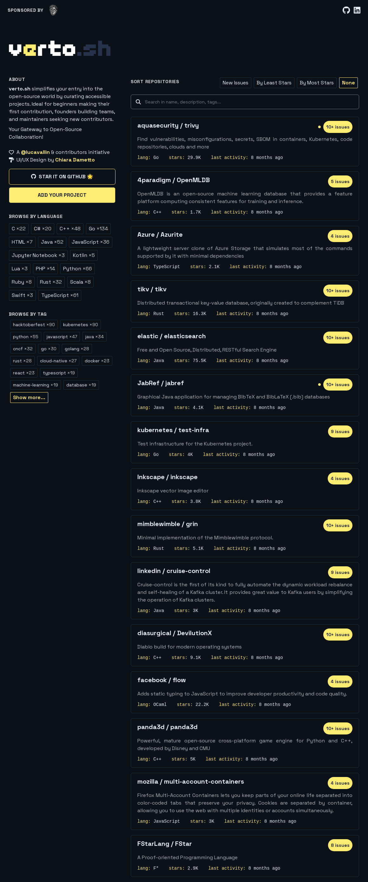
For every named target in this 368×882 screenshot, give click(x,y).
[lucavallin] (53, 10)
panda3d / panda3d (167, 727)
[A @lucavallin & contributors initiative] (62, 152)
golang (77, 349)
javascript (62, 336)
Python (77, 268)
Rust (51, 282)
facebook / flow (161, 680)
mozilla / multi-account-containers (190, 781)
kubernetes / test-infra (173, 430)
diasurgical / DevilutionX (174, 633)
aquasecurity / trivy (168, 125)
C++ (70, 228)
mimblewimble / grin (167, 524)
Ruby (22, 282)
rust (22, 361)
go (48, 349)
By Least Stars (274, 82)
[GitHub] (346, 10)
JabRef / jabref (160, 383)
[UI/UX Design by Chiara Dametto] (62, 160)
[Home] (59, 48)
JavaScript (90, 242)
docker (97, 361)
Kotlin (84, 255)
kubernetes (80, 324)
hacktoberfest (34, 324)
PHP (45, 268)
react (24, 373)
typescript (59, 373)
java (94, 336)
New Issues (235, 82)
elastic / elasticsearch (171, 336)
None (348, 82)
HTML (22, 242)
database (81, 385)
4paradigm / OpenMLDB (173, 180)
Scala (80, 282)
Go (98, 228)
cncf (23, 349)
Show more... (29, 397)
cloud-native (58, 361)
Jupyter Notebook (38, 255)
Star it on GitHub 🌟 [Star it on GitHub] (62, 176)
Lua (20, 268)
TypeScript (59, 295)
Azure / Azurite (160, 234)
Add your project (62, 195)
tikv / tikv (152, 289)
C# (42, 228)
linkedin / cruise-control (173, 571)
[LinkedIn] (357, 10)
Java (52, 242)
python (25, 336)
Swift (22, 295)
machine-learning (35, 385)
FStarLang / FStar (164, 843)
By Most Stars (317, 82)
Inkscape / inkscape (167, 477)
